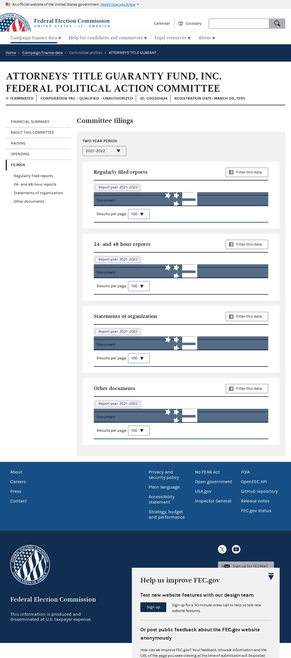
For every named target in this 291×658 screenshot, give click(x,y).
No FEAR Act (207, 487)
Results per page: (123, 217)
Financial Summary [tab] (30, 121)
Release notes (255, 516)
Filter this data (249, 171)
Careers (18, 496)
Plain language (164, 502)
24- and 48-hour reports (35, 183)
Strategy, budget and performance (167, 529)
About (16, 487)
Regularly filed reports (33, 175)
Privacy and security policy (164, 490)
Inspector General (213, 516)
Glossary (193, 23)
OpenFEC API (254, 496)
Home (11, 52)
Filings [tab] (18, 164)
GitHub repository (259, 506)
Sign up (153, 607)
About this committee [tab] (32, 131)
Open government (213, 496)
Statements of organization (38, 192)
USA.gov (203, 506)
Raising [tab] (18, 142)
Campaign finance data (42, 52)
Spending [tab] (20, 153)
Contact (18, 516)
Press (15, 506)
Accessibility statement (161, 514)
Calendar (162, 23)
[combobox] (239, 23)
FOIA (245, 487)
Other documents (29, 200)
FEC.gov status (256, 525)
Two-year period (99, 140)
